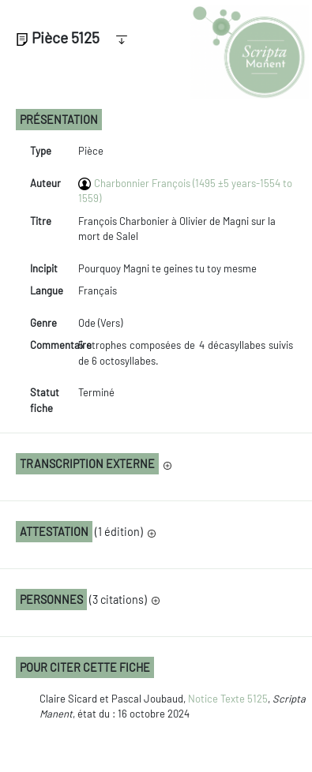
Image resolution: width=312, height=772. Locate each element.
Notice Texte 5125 (228, 698)
